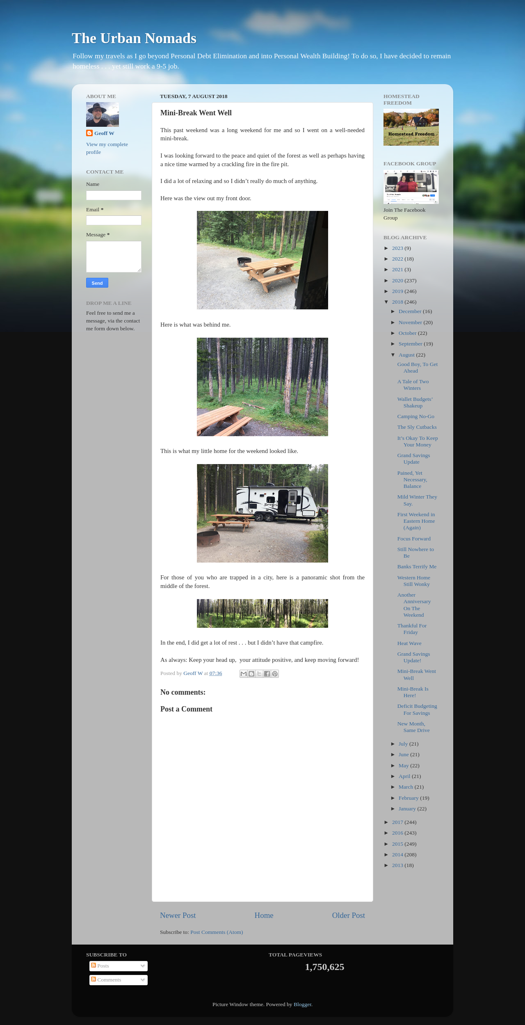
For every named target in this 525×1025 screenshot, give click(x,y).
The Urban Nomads (134, 38)
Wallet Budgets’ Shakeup (415, 402)
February (409, 798)
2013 (398, 865)
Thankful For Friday (412, 628)
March (407, 787)
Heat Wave (409, 643)
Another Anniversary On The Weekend (414, 605)
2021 (398, 269)
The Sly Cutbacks (417, 427)
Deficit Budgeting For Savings (417, 709)
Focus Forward (414, 538)
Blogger (302, 1004)
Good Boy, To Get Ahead (417, 367)
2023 (398, 248)
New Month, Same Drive (413, 727)
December (411, 311)
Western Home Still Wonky (413, 580)
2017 (398, 822)
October (408, 333)
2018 (398, 302)
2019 (398, 291)
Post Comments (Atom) (216, 932)
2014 (398, 854)
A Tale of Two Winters (413, 384)
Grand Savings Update (413, 458)
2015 (398, 844)
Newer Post (178, 915)
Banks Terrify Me (417, 566)
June (404, 754)
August (407, 355)
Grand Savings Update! (413, 657)
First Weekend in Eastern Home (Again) (416, 521)
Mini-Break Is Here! (413, 692)
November (411, 322)
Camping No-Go (415, 416)
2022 (398, 259)
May (404, 765)
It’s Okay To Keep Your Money (417, 441)
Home (264, 915)
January (408, 808)
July (404, 744)
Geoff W (104, 133)
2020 (398, 280)
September (411, 344)
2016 (398, 833)
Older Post (348, 915)
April (405, 776)
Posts (100, 966)
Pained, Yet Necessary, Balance (412, 479)
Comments (106, 980)
